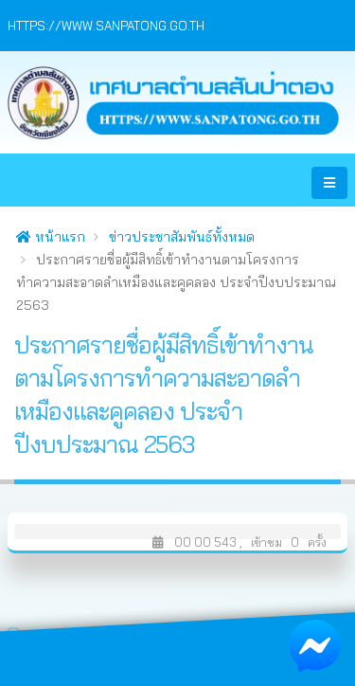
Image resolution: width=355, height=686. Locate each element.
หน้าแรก (50, 236)
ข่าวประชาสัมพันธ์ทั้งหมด (182, 236)
